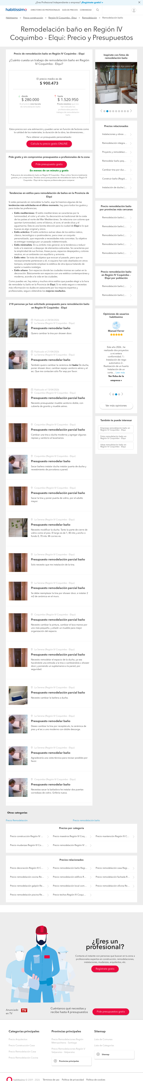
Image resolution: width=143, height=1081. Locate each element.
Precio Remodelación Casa (22, 1052)
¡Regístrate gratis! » (92, 3)
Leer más (120, 373)
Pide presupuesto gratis (49, 164)
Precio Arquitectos (18, 1039)
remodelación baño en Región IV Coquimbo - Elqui (115, 429)
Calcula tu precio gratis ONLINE (49, 144)
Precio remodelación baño (86, 821)
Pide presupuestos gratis (111, 1011)
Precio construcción (33, 18)
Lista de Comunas (103, 1039)
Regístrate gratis (105, 969)
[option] (116, 83)
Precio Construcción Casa (22, 1046)
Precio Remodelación (17, 821)
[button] (101, 111)
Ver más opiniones (116, 405)
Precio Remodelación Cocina (23, 1058)
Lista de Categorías (104, 1046)
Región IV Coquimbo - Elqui (62, 18)
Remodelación (89, 18)
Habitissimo (12, 18)
